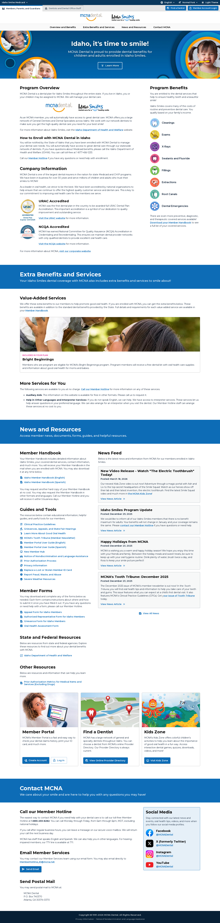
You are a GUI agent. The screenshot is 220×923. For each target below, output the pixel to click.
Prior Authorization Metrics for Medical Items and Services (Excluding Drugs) (53, 683)
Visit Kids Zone (157, 760)
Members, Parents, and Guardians (21, 8)
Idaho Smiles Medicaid (15, 2)
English (167, 2)
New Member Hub (34, 551)
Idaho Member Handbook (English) (44, 477)
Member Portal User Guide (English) (44, 542)
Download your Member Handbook (170, 222)
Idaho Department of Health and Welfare (99, 130)
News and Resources (134, 27)
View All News (149, 613)
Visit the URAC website (52, 218)
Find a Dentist (176, 8)
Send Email (30, 869)
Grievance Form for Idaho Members (44, 621)
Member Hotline (37, 158)
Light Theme (209, 2)
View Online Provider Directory (105, 760)
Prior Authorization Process (40, 560)
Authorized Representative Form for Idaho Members (54, 616)
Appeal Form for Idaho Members (43, 612)
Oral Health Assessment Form (41, 626)
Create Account (35, 760)
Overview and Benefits (63, 27)
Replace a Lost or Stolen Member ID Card (48, 570)
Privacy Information (35, 565)
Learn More (110, 65)
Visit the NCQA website (52, 243)
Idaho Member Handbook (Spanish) (45, 482)
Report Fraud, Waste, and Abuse (42, 574)
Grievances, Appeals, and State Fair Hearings (50, 528)
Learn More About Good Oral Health (45, 533)
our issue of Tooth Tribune (179, 595)
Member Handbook (36, 310)
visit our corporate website (75, 251)
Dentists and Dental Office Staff (63, 8)
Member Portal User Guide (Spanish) (45, 547)
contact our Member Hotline (136, 525)
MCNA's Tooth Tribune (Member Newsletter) (49, 538)
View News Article (113, 498)
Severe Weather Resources (39, 579)
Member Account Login (203, 8)
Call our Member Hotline (95, 389)
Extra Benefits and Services (99, 27)
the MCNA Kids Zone (140, 493)
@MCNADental (164, 834)
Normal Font (188, 2)
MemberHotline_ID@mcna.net (37, 862)
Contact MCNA (161, 27)
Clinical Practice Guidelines (40, 524)
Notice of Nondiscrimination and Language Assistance (56, 556)
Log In (58, 760)
